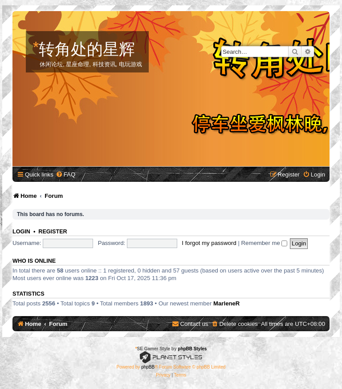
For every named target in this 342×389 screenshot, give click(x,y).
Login (21, 232)
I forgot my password (209, 243)
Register (52, 232)
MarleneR (226, 303)
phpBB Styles (192, 348)
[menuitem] (65, 174)
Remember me (264, 243)
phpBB (148, 367)
